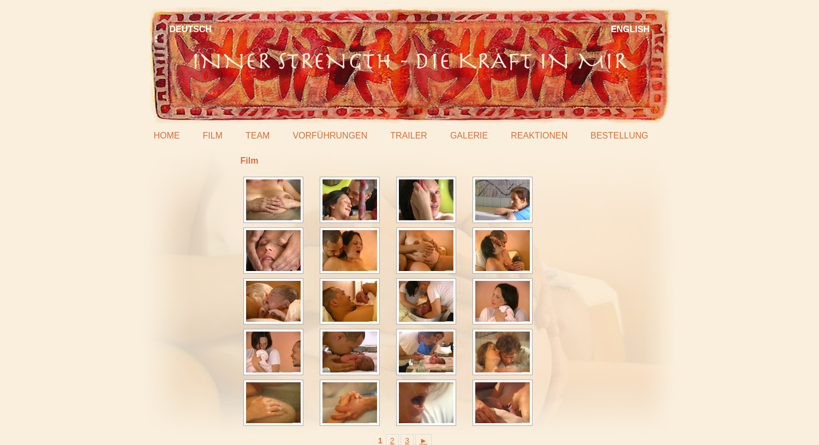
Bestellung (619, 135)
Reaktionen (539, 135)
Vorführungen (329, 135)
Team (258, 135)
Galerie (469, 135)
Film (213, 135)
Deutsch (191, 29)
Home (167, 135)
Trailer (408, 135)
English (630, 29)
